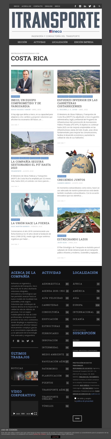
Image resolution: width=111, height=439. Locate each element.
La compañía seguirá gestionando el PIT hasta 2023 (31, 164)
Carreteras (63, 96)
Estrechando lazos (72, 238)
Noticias (44, 157)
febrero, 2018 (36, 226)
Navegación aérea (55, 360)
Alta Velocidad (52, 297)
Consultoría (50, 311)
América (15, 157)
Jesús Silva (62, 242)
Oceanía (78, 318)
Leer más (15, 125)
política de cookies (40, 434)
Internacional (75, 96)
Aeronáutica (51, 283)
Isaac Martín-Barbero (20, 226)
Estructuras (51, 325)
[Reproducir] (14, 413)
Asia (76, 297)
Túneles (48, 405)
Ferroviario (50, 332)
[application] (24, 408)
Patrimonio (50, 367)
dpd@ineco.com (95, 393)
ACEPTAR (55, 437)
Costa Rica (24, 157)
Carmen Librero (64, 183)
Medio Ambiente (53, 353)
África (77, 283)
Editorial (15, 96)
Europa (78, 304)
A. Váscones (62, 109)
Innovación (50, 339)
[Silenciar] (32, 413)
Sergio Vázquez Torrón (21, 109)
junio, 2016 (72, 242)
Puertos (47, 382)
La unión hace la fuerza (30, 222)
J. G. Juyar (72, 109)
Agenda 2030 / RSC (53, 290)
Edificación (50, 318)
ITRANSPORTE (16, 171)
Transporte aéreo (54, 389)
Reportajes (87, 96)
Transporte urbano (50, 397)
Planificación (52, 375)
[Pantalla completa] (35, 413)
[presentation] (91, 408)
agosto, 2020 (28, 171)
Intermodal (35, 157)
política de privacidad (84, 400)
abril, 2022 (36, 109)
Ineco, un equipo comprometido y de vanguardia (26, 103)
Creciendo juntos (71, 179)
